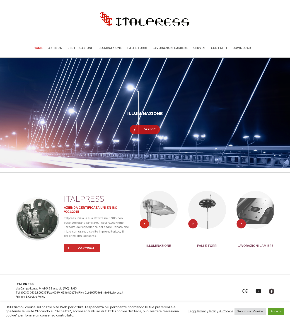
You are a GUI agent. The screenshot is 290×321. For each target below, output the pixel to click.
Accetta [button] (276, 311)
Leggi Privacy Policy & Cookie (210, 311)
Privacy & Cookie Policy (30, 297)
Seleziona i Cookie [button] (250, 311)
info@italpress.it (113, 293)
